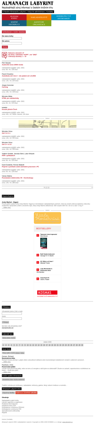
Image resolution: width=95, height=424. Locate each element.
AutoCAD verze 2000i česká (12, 65)
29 (79, 345)
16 (44, 345)
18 (49, 345)
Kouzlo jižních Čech (9, 109)
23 (63, 345)
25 (68, 345)
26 (71, 345)
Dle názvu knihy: (8, 36)
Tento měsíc (6, 338)
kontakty (9, 419)
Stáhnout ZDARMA (26, 393)
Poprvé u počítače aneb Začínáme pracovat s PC (20, 167)
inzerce (4, 419)
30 (82, 345)
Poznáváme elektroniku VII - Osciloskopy (17, 178)
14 (38, 345)
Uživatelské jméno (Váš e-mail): (12, 311)
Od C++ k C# (6, 144)
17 (47, 345)
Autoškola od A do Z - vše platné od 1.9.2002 (19, 76)
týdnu (22, 353)
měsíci (17, 353)
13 (36, 345)
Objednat (8, 393)
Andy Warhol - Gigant (10, 202)
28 (77, 345)
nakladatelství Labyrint (24, 422)
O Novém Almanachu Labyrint (13, 12)
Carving (5, 87)
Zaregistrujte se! (7, 328)
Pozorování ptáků (8, 367)
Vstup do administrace (36, 12)
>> (92, 187)
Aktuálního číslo (7, 379)
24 (66, 345)
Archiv (13, 338)
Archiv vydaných (19, 379)
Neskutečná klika (8, 358)
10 (28, 345)
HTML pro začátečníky (10, 98)
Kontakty (49, 12)
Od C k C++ (6, 133)
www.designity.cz (67, 422)
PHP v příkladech (8, 155)
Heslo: (4, 316)
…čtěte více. (6, 207)
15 (41, 345)
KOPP (13, 68)
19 (52, 345)
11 (30, 345)
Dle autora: (6, 41)
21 (58, 345)
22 (60, 345)
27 (74, 345)
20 (55, 345)
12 (33, 345)
